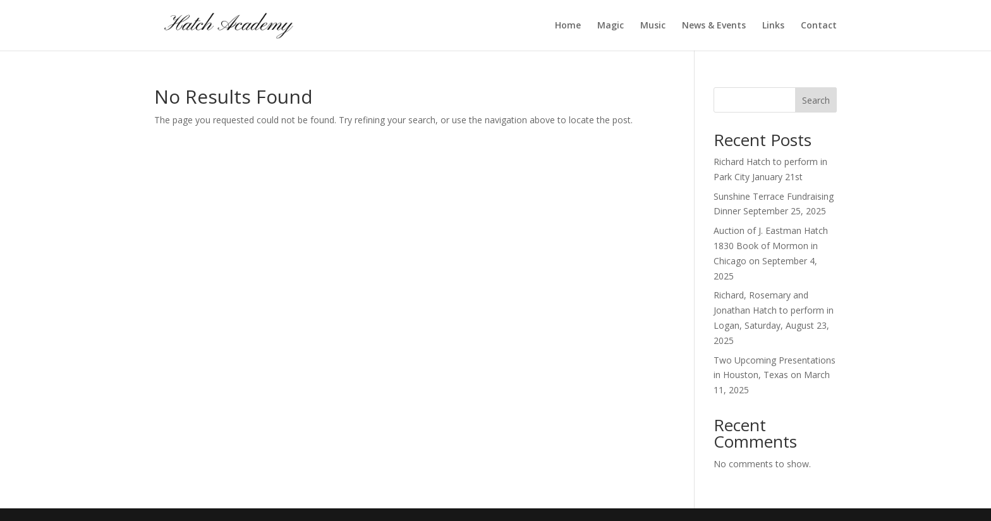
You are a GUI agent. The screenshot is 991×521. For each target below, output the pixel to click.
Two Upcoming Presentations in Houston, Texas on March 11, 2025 (775, 375)
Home (568, 26)
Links (773, 26)
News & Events (714, 26)
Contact (819, 26)
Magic (610, 26)
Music (653, 26)
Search (816, 100)
